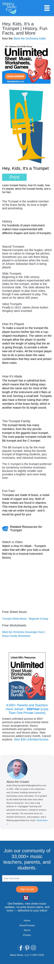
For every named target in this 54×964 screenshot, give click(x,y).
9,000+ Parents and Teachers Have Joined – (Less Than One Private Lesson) (27, 709)
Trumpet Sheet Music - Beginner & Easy (25, 618)
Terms (27, 930)
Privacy (27, 935)
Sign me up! (27, 889)
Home (27, 920)
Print (14, 177)
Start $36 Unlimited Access (31, 739)
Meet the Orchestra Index (30, 38)
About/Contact (27, 925)
